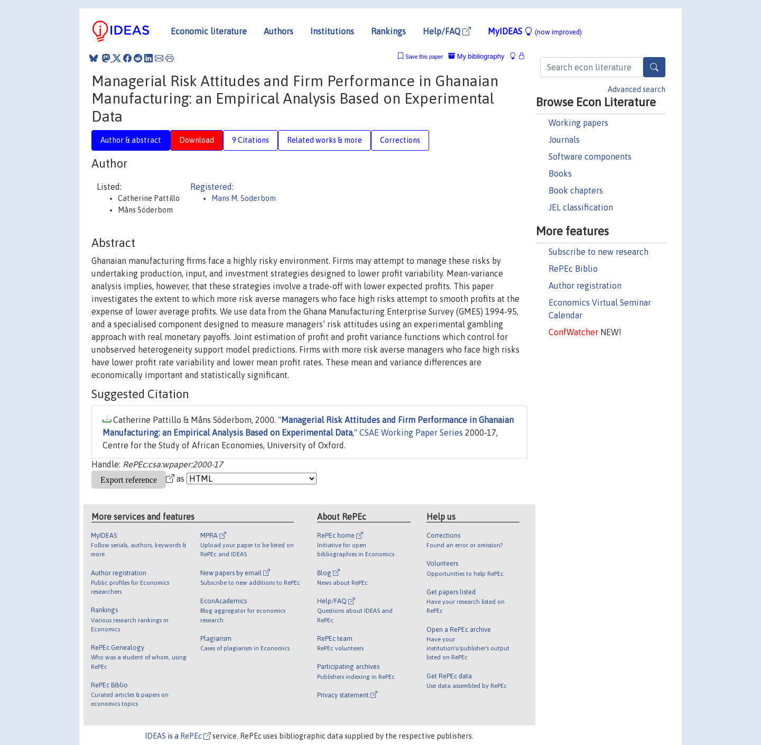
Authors (278, 31)
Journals (564, 139)
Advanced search (636, 89)
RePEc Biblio (573, 268)
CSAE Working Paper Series (411, 432)
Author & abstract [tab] (130, 140)
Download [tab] (196, 140)
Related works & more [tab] (324, 140)
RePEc (195, 736)
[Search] (654, 67)
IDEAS (155, 736)
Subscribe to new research (598, 251)
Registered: (212, 186)
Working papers (578, 122)
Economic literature (209, 31)
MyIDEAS (535, 31)
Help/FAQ (447, 31)
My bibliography (476, 56)
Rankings (388, 31)
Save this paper (424, 57)
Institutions (332, 31)
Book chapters (576, 190)
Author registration (585, 285)
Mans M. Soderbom (243, 198)
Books (560, 173)
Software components (590, 156)
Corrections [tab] (400, 140)
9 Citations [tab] (250, 140)
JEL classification (581, 207)
